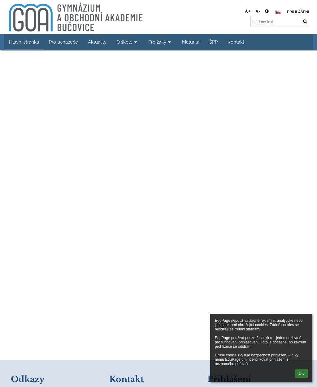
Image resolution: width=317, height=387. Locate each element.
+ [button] (247, 11)
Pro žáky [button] (160, 42)
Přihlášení (298, 12)
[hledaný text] (279, 22)
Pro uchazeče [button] (63, 42)
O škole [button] (127, 42)
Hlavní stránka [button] (24, 42)
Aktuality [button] (97, 42)
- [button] (257, 11)
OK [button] (301, 373)
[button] (278, 12)
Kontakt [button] (236, 42)
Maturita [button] (190, 42)
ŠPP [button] (213, 42)
